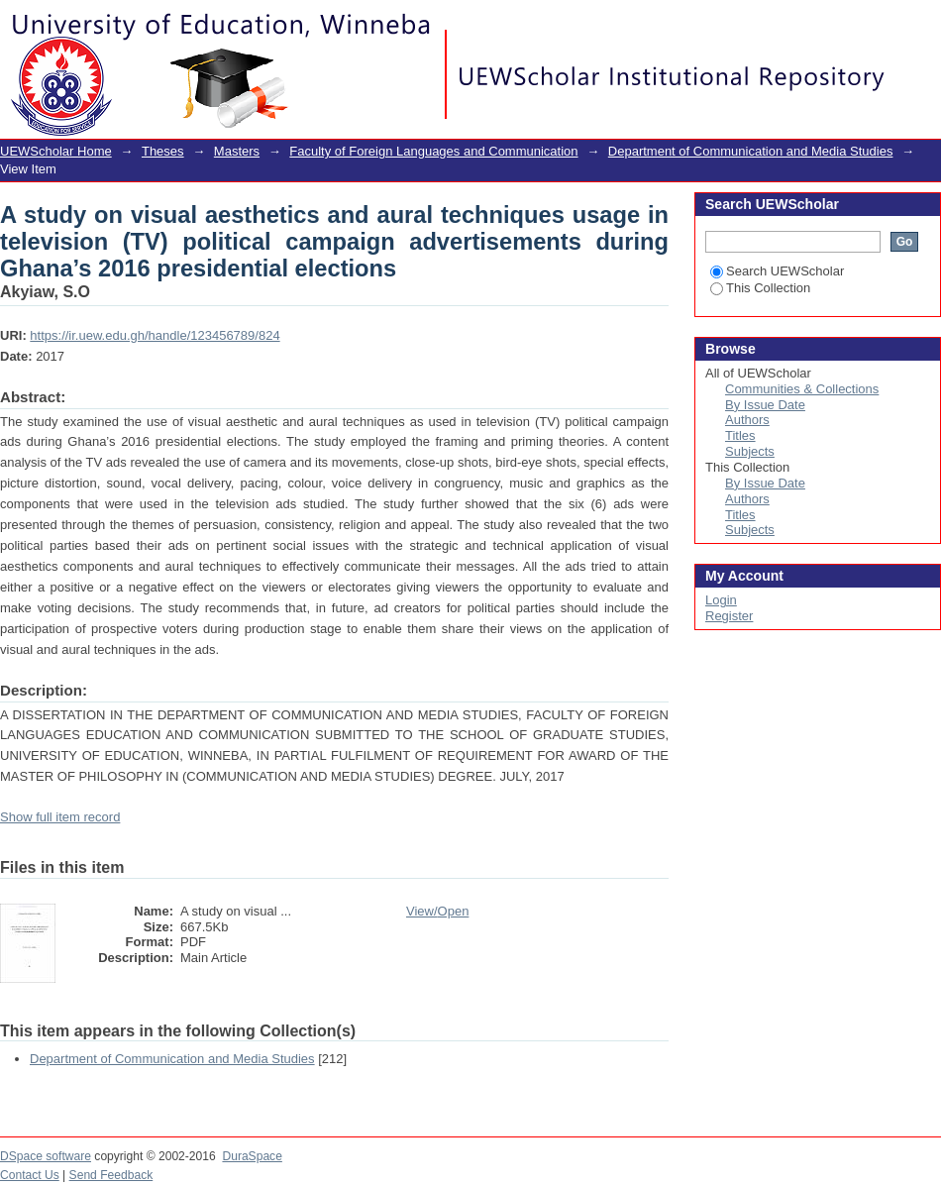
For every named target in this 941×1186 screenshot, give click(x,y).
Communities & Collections (802, 388)
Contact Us (29, 1175)
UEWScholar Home (56, 151)
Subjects (750, 451)
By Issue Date (765, 404)
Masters (237, 151)
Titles (740, 435)
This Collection (760, 287)
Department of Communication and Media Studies (750, 151)
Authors (747, 419)
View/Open (437, 911)
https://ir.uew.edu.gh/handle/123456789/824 (154, 335)
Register (729, 615)
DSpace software (45, 1156)
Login (925, 24)
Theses (163, 151)
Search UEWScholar (777, 271)
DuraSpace (251, 1156)
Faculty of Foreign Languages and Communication (433, 151)
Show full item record (60, 816)
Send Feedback (111, 1175)
